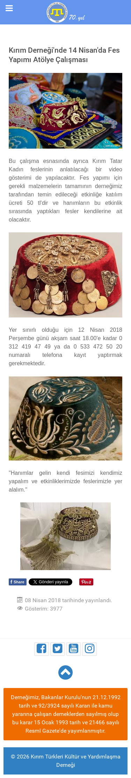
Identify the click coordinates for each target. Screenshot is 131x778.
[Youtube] (73, 649)
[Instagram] (89, 649)
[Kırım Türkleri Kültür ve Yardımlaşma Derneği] (65, 11)
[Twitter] (57, 649)
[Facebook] (41, 649)
